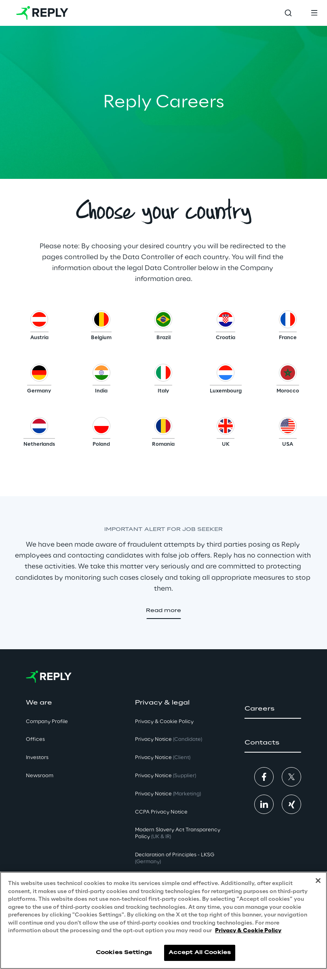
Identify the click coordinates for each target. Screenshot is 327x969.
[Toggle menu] (314, 13)
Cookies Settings (124, 952)
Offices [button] (35, 739)
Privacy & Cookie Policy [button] (164, 721)
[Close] (318, 880)
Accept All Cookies (200, 952)
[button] (39, 327)
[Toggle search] (288, 13)
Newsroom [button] (39, 775)
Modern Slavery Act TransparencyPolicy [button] (177, 833)
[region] (163, 920)
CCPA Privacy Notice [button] (161, 812)
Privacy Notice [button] (168, 739)
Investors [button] (37, 757)
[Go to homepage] (42, 13)
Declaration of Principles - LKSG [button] (174, 858)
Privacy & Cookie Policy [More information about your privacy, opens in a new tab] (248, 931)
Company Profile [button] (47, 721)
